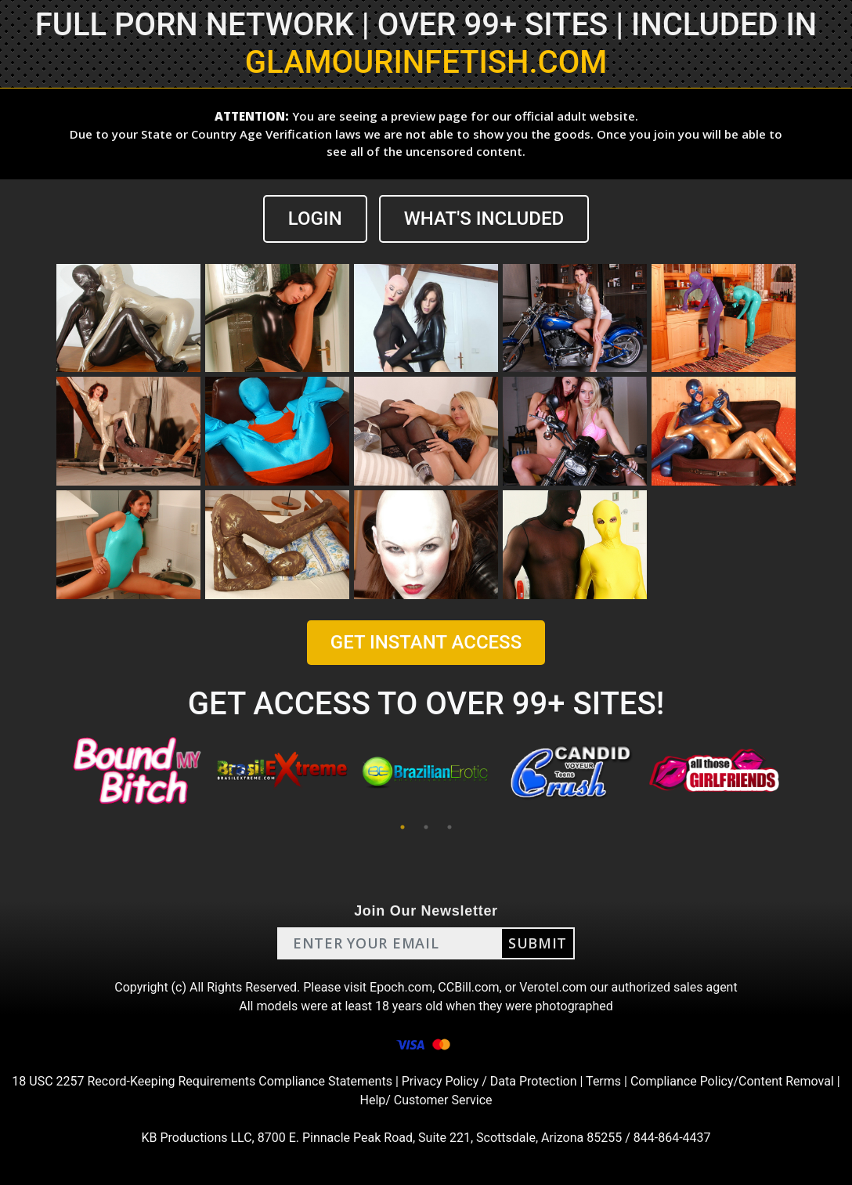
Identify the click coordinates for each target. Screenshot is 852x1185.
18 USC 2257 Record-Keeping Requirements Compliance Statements (202, 1081)
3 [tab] (449, 827)
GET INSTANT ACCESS (426, 642)
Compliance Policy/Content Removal (732, 1081)
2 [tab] (426, 827)
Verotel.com (553, 987)
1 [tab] (402, 827)
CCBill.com (468, 987)
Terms (603, 1081)
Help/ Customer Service (426, 1100)
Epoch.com (401, 987)
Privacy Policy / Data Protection (489, 1081)
